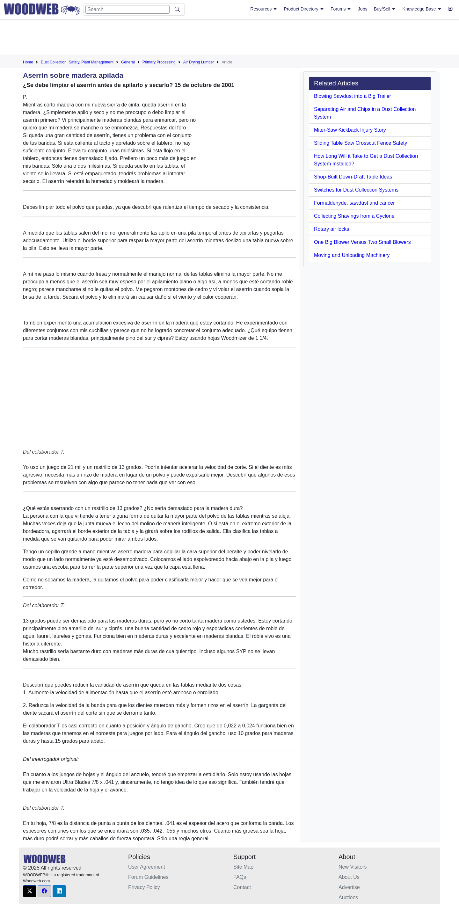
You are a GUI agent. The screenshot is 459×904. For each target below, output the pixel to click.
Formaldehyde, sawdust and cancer (354, 203)
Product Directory (304, 8)
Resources (263, 8)
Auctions (348, 897)
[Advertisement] (229, 38)
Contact (242, 887)
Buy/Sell (385, 8)
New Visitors (353, 867)
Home (28, 62)
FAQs (239, 877)
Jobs (363, 8)
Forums (341, 8)
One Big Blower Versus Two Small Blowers (362, 242)
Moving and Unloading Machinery (352, 255)
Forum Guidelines (148, 877)
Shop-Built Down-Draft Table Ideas (353, 176)
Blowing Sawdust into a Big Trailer (352, 96)
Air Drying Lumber (198, 62)
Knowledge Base (422, 8)
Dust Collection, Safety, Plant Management (77, 62)
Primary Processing (159, 62)
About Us (349, 877)
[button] (29, 891)
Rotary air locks (331, 229)
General (128, 62)
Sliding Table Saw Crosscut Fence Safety (360, 143)
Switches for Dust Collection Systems (356, 190)
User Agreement (146, 867)
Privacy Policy (144, 887)
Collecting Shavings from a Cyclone (354, 216)
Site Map (243, 867)
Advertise (349, 887)
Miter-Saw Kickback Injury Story (350, 130)
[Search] (127, 9)
